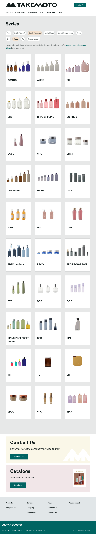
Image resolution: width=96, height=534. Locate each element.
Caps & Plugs (71, 45)
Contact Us (80, 5)
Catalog (60, 13)
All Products (32, 13)
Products (9, 503)
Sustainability (32, 512)
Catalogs (18, 485)
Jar (23, 39)
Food (8, 33)
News (50, 503)
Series (42, 13)
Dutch (14, 530)
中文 (9, 530)
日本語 (4, 530)
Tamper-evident (33, 39)
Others (8, 48)
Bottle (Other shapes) (65, 33)
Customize (51, 13)
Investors (51, 508)
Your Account (74, 503)
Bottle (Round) (19, 33)
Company (30, 508)
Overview (9, 13)
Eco (8, 39)
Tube (79, 33)
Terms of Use (30, 530)
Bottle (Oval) (49, 33)
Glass (15, 39)
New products (20, 13)
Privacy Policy (40, 530)
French (20, 530)
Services (30, 503)
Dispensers (81, 45)
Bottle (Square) (35, 33)
